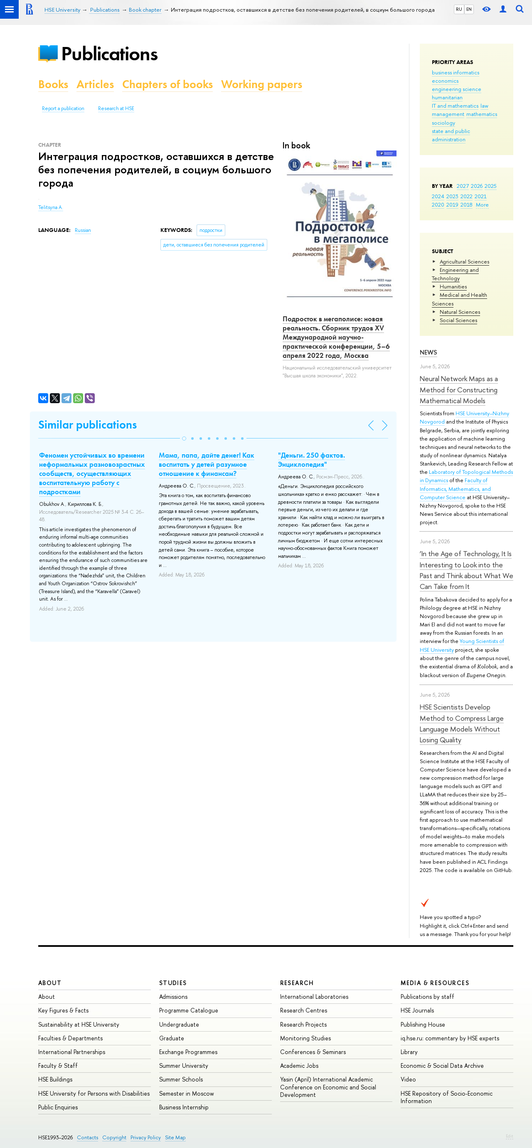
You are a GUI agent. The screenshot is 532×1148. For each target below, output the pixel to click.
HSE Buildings (55, 1079)
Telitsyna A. (50, 207)
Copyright (114, 1137)
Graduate (171, 1038)
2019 (452, 204)
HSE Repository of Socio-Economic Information (447, 1097)
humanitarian (447, 97)
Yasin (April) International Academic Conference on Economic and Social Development (328, 1086)
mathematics (481, 114)
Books (53, 84)
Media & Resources (435, 983)
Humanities (453, 286)
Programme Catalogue (188, 1010)
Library (409, 1052)
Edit (509, 1136)
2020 (438, 204)
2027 (463, 186)
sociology (443, 122)
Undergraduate (179, 1024)
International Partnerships (71, 1052)
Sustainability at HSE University (78, 1024)
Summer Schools (181, 1079)
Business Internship (184, 1107)
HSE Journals (417, 1010)
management (448, 114)
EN (469, 9)
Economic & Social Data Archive (442, 1065)
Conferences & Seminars (313, 1052)
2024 (438, 196)
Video (408, 1079)
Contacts (87, 1137)
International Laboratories (314, 996)
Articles (95, 84)
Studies (173, 983)
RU (459, 9)
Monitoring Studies (305, 1038)
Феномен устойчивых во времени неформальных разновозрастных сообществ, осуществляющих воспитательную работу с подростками (92, 473)
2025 (491, 186)
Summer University (183, 1065)
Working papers (261, 84)
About (50, 983)
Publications (109, 53)
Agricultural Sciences (464, 261)
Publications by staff (427, 996)
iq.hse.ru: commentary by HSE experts (450, 1038)
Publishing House (423, 1024)
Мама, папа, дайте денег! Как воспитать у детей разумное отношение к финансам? (206, 464)
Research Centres (303, 1010)
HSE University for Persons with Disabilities (94, 1093)
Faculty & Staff (58, 1065)
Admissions (173, 996)
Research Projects (303, 1024)
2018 (467, 204)
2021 (481, 196)
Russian (83, 230)
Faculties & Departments (70, 1038)
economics (445, 80)
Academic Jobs (299, 1065)
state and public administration (451, 135)
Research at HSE (116, 108)
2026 (477, 186)
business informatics (455, 72)
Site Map (175, 1137)
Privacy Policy (146, 1137)
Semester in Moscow (186, 1093)
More (482, 204)
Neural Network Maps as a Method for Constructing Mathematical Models (459, 389)
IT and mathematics (455, 105)
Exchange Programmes (188, 1052)
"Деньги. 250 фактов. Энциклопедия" (311, 460)
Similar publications (87, 424)
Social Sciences (458, 320)
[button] (184, 438)
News (428, 352)
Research (297, 983)
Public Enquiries (58, 1107)
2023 (452, 196)
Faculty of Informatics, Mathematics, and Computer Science (455, 488)
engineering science (456, 89)
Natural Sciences (460, 311)
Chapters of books (167, 84)
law (484, 105)
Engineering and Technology (455, 274)
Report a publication (63, 108)
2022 (467, 196)
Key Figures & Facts (63, 1010)
